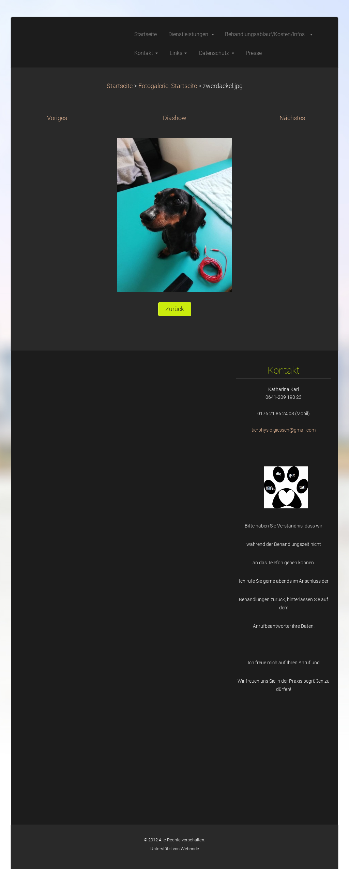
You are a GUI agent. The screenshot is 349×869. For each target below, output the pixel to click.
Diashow (174, 118)
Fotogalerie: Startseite (167, 86)
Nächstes (292, 118)
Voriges (57, 118)
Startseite (120, 86)
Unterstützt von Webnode (174, 848)
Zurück (174, 309)
